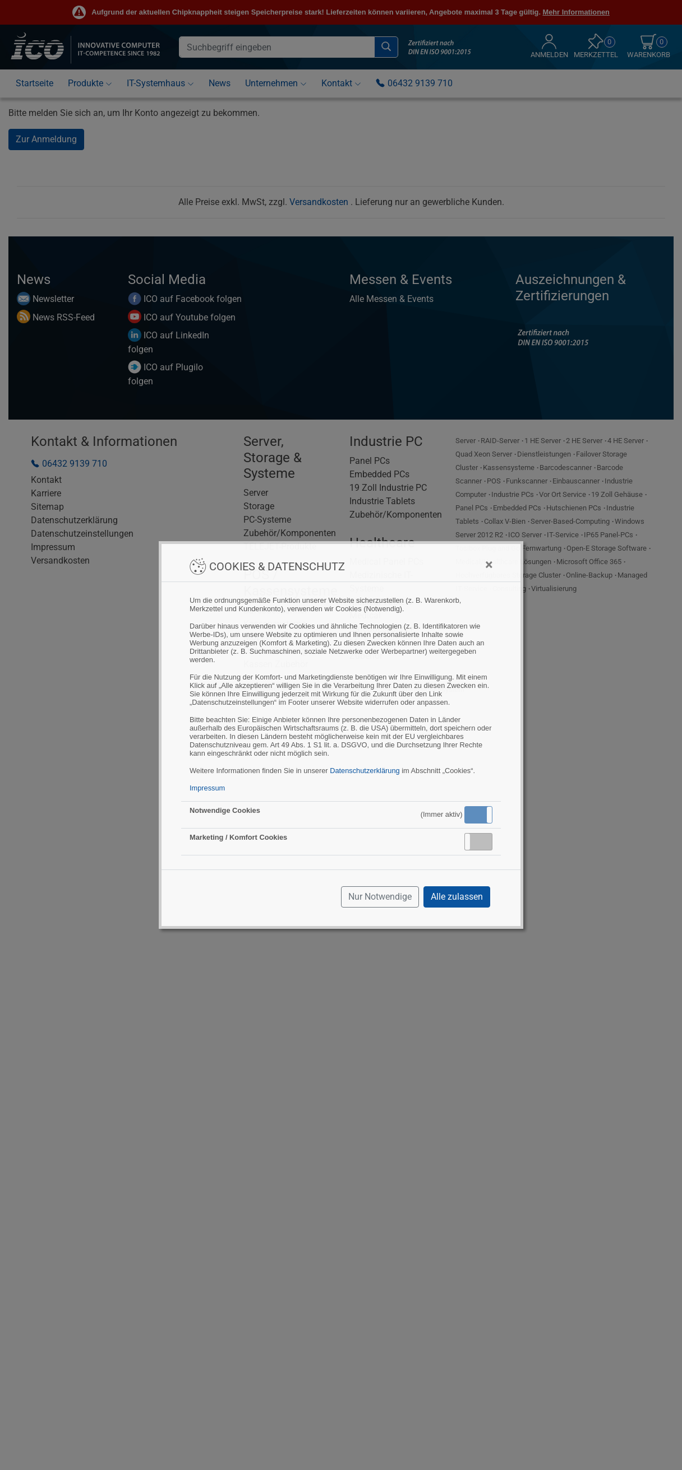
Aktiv (477, 814)
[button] (478, 815)
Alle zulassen (457, 896)
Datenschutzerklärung (364, 770)
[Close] (488, 564)
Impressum (207, 788)
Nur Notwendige (380, 896)
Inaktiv (483, 841)
